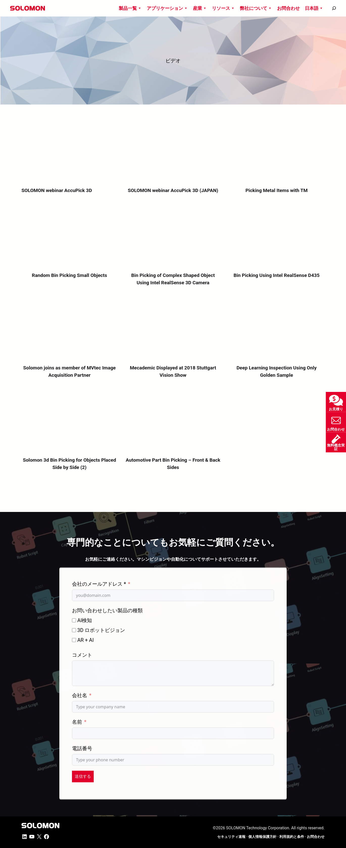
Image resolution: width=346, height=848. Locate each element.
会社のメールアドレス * (99, 584)
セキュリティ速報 (231, 837)
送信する (83, 776)
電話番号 (82, 748)
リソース (223, 8)
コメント (82, 655)
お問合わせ (288, 8)
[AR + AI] (74, 640)
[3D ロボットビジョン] (74, 630)
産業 (200, 8)
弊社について (256, 8)
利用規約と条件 (291, 837)
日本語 (314, 8)
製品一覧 (130, 8)
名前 (77, 722)
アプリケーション (167, 8)
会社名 (79, 695)
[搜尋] (334, 8)
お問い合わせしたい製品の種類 (107, 610)
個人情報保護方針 (262, 837)
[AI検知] (74, 620)
